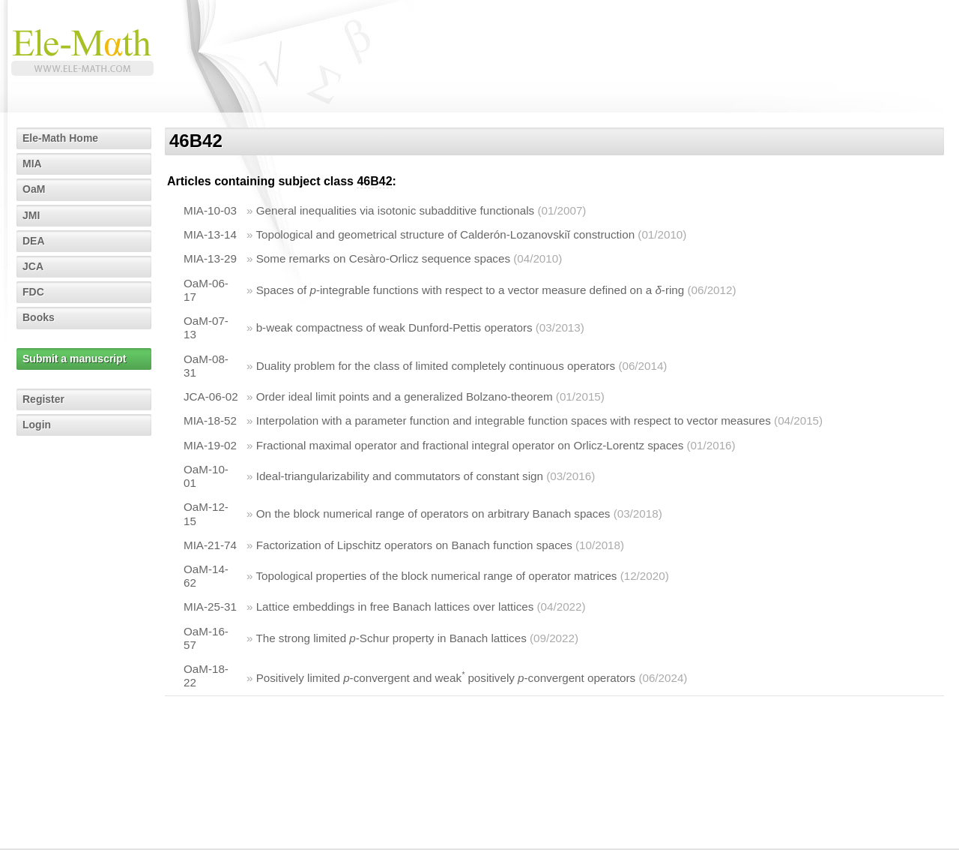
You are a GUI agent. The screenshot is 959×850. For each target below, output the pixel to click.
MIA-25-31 (210, 606)
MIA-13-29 (210, 258)
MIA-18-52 (210, 420)
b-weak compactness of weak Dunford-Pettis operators (394, 327)
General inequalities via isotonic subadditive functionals (395, 210)
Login (36, 425)
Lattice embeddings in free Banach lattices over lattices (395, 606)
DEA (33, 241)
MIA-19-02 (210, 445)
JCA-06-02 (211, 396)
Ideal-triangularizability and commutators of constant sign (399, 476)
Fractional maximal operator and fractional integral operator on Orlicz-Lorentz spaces (470, 445)
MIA (32, 164)
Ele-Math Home (60, 138)
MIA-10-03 (210, 210)
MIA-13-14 (210, 234)
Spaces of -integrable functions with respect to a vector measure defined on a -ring (470, 290)
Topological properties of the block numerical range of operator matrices (436, 575)
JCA (32, 266)
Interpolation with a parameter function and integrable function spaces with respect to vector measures (513, 420)
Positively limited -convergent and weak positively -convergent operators (445, 677)
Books (38, 317)
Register (43, 399)
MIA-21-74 (210, 545)
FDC (33, 292)
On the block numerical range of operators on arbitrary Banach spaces (433, 513)
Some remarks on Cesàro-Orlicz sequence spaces (383, 258)
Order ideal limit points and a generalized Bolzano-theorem (404, 396)
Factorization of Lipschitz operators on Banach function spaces (414, 545)
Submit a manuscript (74, 359)
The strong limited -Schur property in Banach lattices (390, 638)
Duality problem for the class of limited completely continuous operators (435, 365)
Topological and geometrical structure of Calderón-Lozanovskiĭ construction (445, 234)
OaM (33, 189)
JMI (31, 215)
